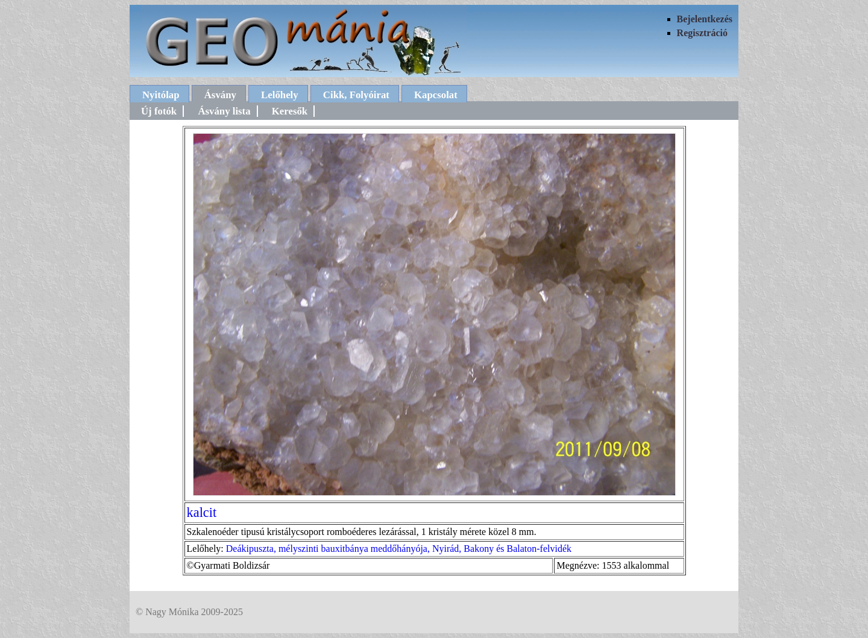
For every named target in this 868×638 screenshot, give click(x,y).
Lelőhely (279, 95)
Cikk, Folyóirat (356, 95)
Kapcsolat (436, 95)
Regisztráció (702, 33)
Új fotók (159, 111)
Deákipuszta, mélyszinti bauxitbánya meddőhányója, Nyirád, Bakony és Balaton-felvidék (398, 548)
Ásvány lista (224, 111)
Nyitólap (161, 95)
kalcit (202, 512)
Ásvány (220, 95)
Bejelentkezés (704, 19)
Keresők (289, 111)
